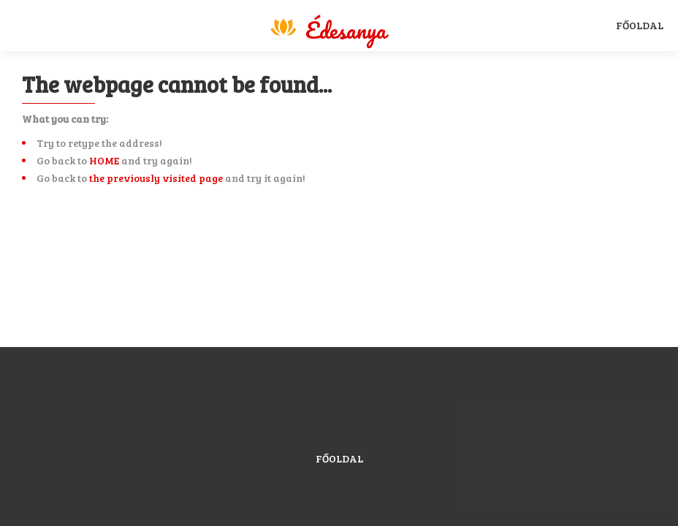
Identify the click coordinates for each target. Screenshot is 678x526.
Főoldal (639, 25)
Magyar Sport (327, 27)
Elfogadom (553, 491)
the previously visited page (156, 178)
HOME (104, 160)
